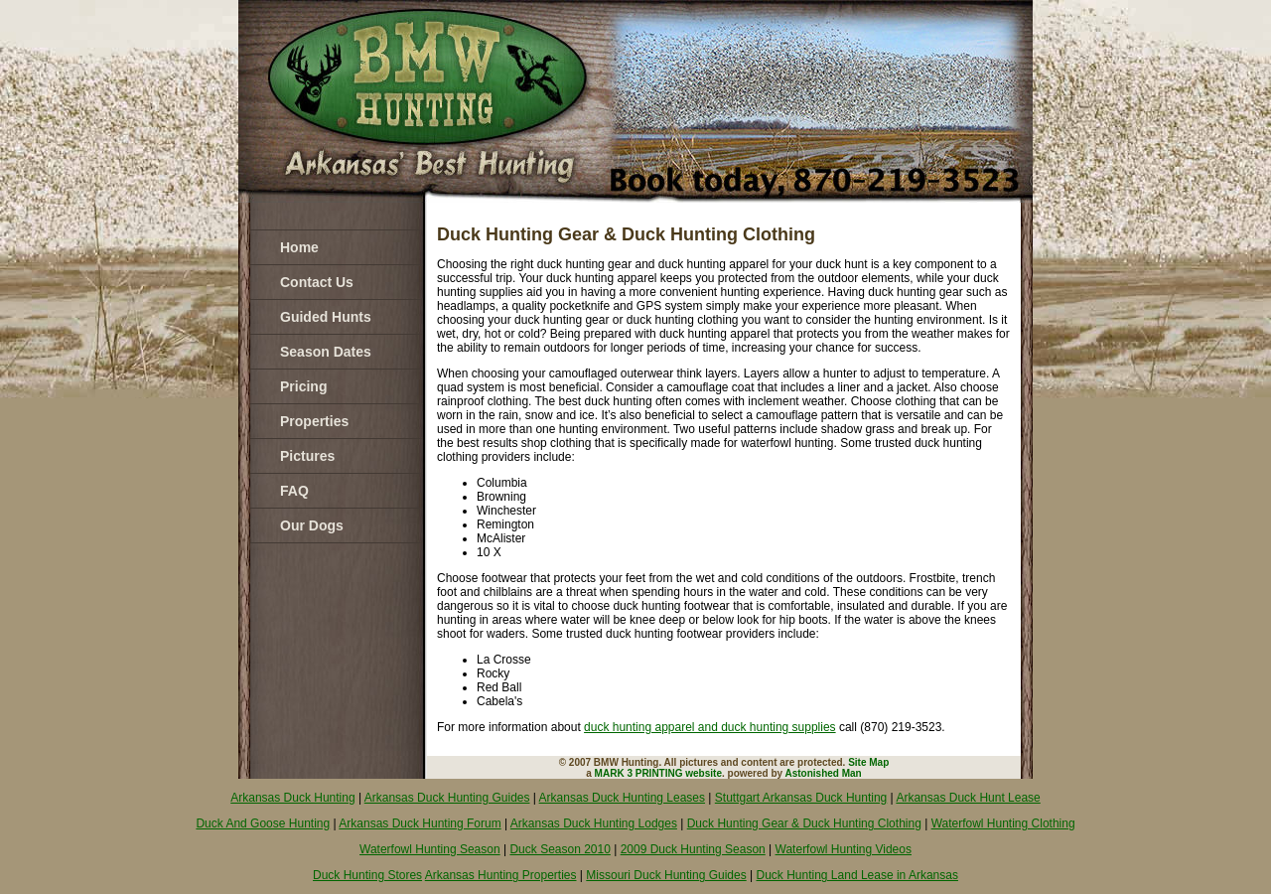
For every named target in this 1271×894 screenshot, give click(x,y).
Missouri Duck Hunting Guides (666, 875)
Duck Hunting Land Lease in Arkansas (857, 875)
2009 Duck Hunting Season (693, 849)
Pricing (303, 386)
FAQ (294, 491)
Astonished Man (823, 773)
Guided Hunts (325, 317)
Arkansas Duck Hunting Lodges (593, 823)
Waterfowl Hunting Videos (844, 849)
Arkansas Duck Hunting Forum (419, 823)
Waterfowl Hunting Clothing (1003, 823)
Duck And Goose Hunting (263, 823)
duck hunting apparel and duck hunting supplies (710, 727)
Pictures (307, 456)
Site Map (868, 762)
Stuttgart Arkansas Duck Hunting (801, 798)
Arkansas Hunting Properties (501, 875)
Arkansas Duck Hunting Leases (622, 798)
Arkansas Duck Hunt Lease (968, 798)
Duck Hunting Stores (367, 875)
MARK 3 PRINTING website (658, 773)
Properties (314, 421)
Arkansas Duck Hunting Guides (447, 798)
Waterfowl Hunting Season (429, 849)
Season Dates (325, 352)
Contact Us (316, 282)
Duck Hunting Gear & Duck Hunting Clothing (804, 823)
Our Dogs (312, 525)
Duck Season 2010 (559, 849)
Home (299, 247)
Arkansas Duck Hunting (292, 798)
